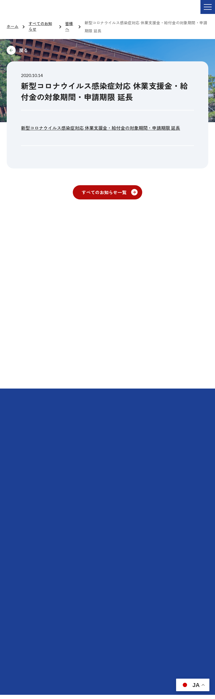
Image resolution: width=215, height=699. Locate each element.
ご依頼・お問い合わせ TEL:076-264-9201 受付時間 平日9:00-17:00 (79, 11)
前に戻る (61, 50)
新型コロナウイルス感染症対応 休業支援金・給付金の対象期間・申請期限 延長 (100, 127)
